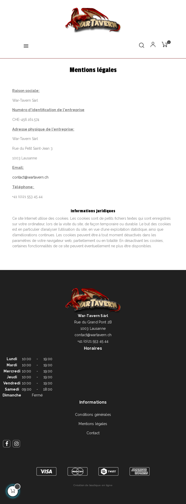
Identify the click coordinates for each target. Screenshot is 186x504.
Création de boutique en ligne (93, 485)
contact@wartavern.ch (30, 177)
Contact (93, 433)
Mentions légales (93, 424)
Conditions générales (93, 415)
